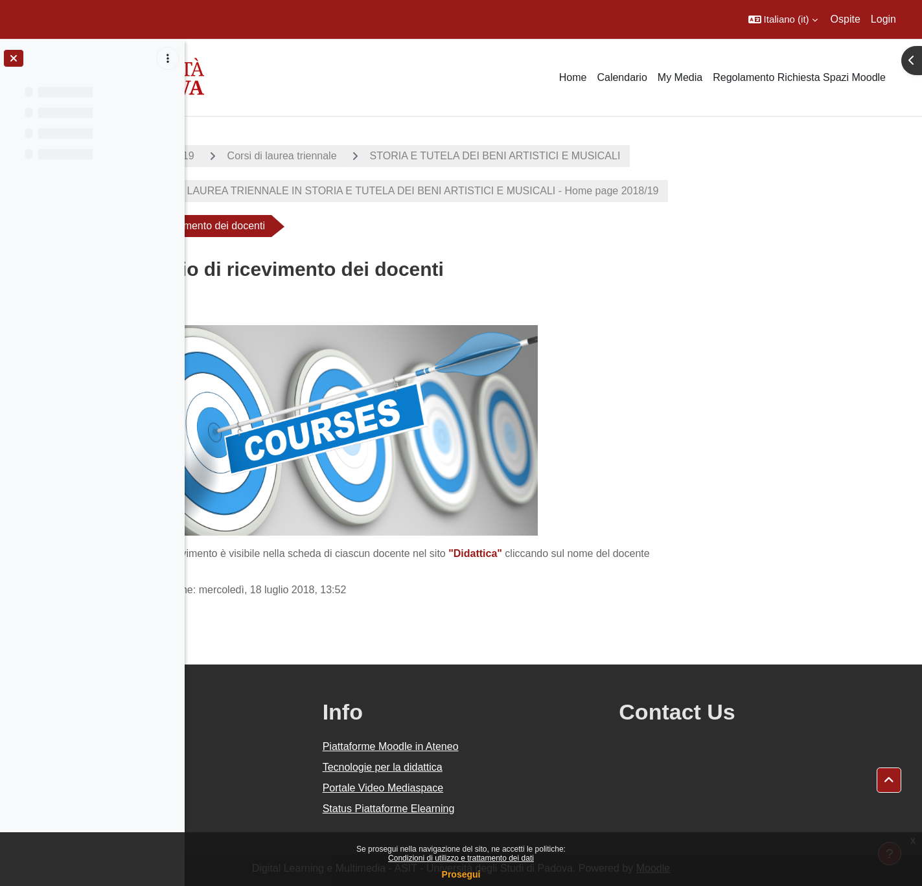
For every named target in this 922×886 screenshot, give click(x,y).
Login (883, 19)
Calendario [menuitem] (622, 77)
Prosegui (461, 874)
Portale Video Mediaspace (506, 787)
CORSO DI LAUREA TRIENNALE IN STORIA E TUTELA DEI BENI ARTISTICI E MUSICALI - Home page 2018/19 (487, 190)
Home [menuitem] (573, 77)
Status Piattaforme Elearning (512, 808)
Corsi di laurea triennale (375, 155)
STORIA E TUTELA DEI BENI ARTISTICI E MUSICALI (588, 155)
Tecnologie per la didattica (506, 767)
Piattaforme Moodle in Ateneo (514, 746)
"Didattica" (568, 553)
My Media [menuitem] (680, 77)
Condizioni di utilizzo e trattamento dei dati (461, 858)
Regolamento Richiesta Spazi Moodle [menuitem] (799, 77)
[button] (783, 19)
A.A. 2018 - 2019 (248, 155)
